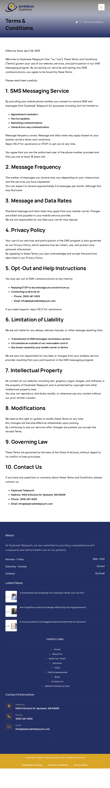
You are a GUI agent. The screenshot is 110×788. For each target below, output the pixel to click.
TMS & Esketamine (55, 691)
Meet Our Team (55, 677)
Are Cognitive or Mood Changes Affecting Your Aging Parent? (53, 626)
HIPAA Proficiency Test (55, 705)
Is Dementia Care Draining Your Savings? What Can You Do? (52, 612)
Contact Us (55, 700)
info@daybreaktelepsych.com (38, 312)
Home (55, 668)
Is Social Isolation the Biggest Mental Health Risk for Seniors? (53, 641)
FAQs (55, 686)
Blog (55, 696)
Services (55, 682)
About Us (55, 673)
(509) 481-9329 (31, 307)
